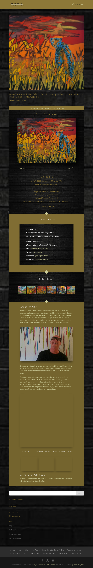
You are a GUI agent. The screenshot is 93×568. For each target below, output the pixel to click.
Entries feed (13, 517)
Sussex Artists (64, 541)
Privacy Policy (76, 541)
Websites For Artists (74, 538)
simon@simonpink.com (39, 248)
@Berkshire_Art (78, 552)
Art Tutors (36, 538)
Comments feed (15, 522)
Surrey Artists (35, 541)
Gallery (26, 538)
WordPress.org (15, 526)
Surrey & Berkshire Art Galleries (43, 552)
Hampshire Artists (49, 541)
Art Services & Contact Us (19, 541)
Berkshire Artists (16, 538)
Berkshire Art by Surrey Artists (53, 538)
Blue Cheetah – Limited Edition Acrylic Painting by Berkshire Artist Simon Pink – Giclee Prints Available (46, 95)
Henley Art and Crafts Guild (46, 466)
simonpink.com (38, 252)
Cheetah (49, 176)
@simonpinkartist (41, 256)
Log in (11, 513)
